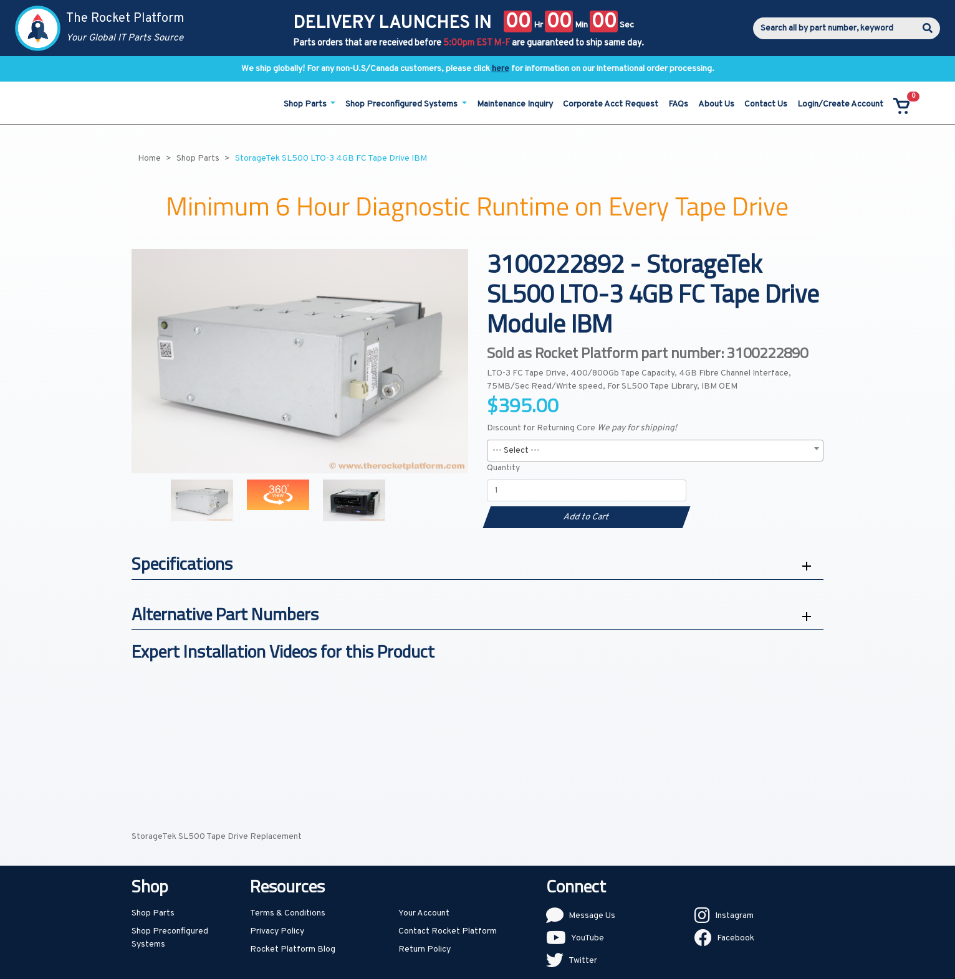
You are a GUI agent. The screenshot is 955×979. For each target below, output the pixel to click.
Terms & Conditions (287, 913)
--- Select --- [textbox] (516, 450)
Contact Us (765, 104)
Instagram (734, 915)
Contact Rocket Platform (447, 931)
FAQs (678, 104)
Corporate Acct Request (610, 104)
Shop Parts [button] (306, 104)
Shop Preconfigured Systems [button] (402, 104)
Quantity (503, 468)
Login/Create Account (840, 104)
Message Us (592, 915)
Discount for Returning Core (582, 428)
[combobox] (655, 450)
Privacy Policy (277, 931)
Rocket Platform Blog (292, 949)
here (500, 69)
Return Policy (424, 949)
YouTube (587, 938)
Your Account (423, 913)
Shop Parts (153, 913)
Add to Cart (586, 517)
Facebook (735, 938)
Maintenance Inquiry (515, 104)
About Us (716, 104)
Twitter (583, 960)
